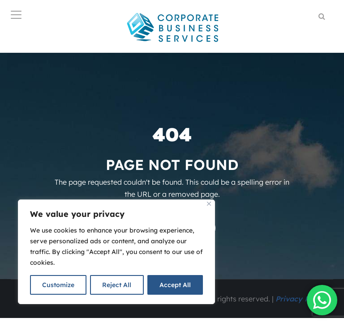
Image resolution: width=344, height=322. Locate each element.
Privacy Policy (300, 298)
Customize (58, 285)
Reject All (116, 285)
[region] (116, 251)
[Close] (209, 204)
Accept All (175, 285)
